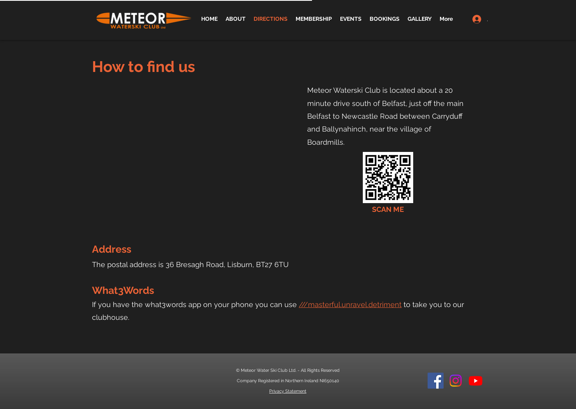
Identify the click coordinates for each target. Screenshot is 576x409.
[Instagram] (456, 381)
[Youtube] (476, 381)
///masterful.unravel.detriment (350, 304)
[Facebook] (436, 381)
